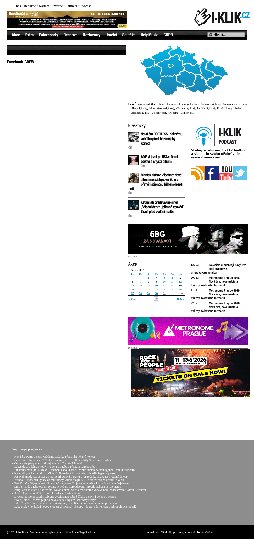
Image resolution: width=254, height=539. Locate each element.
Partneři (71, 6)
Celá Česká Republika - (142, 103)
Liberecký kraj (139, 108)
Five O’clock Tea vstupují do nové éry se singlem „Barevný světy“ (55, 500)
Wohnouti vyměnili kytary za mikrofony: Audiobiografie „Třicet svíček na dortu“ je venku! (70, 480)
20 (132, 289)
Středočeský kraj (140, 112)
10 (164, 281)
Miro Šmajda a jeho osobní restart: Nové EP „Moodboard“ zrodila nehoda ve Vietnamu (67, 486)
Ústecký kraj (159, 112)
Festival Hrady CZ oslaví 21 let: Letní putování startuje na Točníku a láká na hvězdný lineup (71, 476)
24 (164, 289)
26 (180, 289)
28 (140, 293)
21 (140, 289)
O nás (17, 6)
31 (164, 293)
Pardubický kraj (206, 108)
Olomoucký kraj (185, 108)
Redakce (30, 6)
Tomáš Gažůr (205, 532)
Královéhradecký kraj (234, 103)
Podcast (85, 6)
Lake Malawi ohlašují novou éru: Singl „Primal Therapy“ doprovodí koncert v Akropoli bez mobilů (75, 506)
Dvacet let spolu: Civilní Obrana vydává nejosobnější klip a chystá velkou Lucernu (65, 496)
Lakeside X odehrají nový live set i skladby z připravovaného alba (54, 466)
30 (156, 293)
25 (172, 289)
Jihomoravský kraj (187, 103)
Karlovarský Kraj (210, 103)
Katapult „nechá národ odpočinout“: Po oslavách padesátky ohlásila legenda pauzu (65, 473)
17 (164, 285)
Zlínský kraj (187, 112)
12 (180, 281)
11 (172, 281)
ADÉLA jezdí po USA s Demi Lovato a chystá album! (47, 493)
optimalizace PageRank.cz (79, 532)
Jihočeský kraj (167, 103)
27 (132, 293)
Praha (238, 108)
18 (172, 285)
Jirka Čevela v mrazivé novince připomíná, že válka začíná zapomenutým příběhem (65, 503)
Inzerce (57, 6)
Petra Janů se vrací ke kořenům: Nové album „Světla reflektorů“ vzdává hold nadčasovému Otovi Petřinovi (80, 490)
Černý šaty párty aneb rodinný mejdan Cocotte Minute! (48, 463)
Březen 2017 (137, 270)
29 (148, 293)
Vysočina (173, 112)
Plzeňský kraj (225, 108)
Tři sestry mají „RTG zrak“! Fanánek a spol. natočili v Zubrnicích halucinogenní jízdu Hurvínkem (74, 470)
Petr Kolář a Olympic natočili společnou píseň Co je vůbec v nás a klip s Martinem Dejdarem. (72, 483)
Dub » (180, 298)
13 (132, 285)
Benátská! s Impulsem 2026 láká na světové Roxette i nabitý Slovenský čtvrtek (62, 460)
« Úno (132, 298)
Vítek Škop (168, 532)
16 (156, 285)
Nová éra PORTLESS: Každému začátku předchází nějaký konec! (54, 456)
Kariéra (44, 6)
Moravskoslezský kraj (161, 108)
